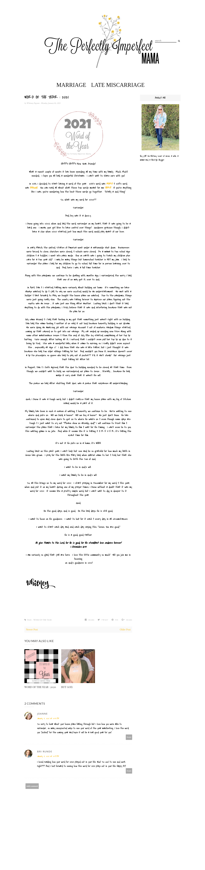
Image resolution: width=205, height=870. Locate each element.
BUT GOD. (67, 687)
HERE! (108, 188)
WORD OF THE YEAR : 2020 (40, 687)
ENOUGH (33, 188)
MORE (109, 184)
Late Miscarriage (118, 85)
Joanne (42, 713)
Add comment (32, 786)
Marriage (71, 85)
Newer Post (32, 629)
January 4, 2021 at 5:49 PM (48, 756)
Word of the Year (42, 620)
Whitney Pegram (33, 103)
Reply (129, 737)
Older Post (125, 629)
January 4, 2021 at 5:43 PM (48, 718)
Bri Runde (44, 751)
